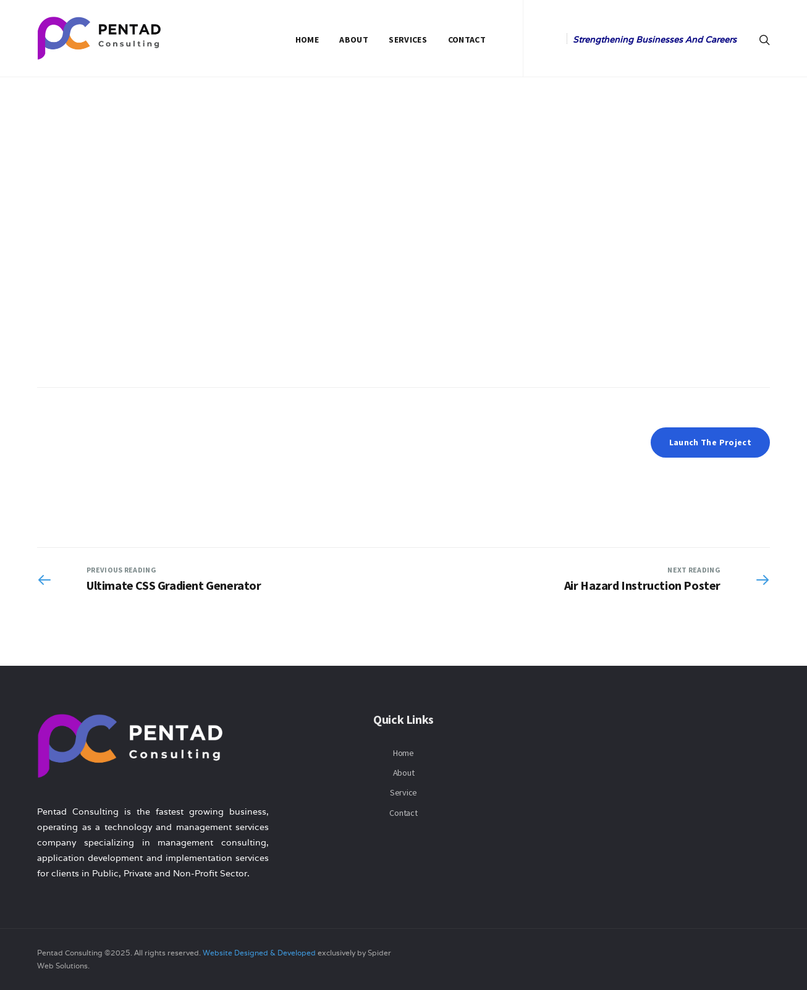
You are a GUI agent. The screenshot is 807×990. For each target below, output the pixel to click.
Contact (467, 39)
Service (403, 792)
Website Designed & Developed (259, 952)
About (353, 39)
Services (408, 39)
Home (307, 39)
